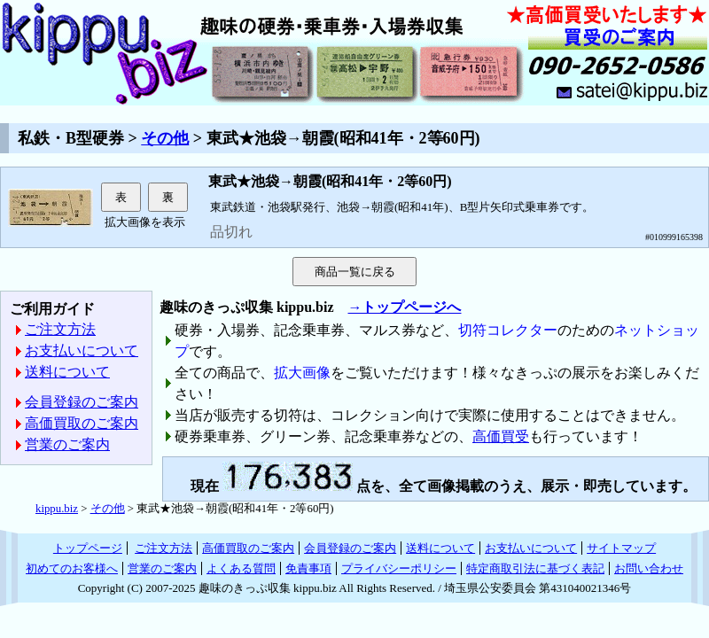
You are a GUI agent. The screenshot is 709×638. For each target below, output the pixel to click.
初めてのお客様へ (72, 568)
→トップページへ (404, 307)
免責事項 (308, 568)
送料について (67, 371)
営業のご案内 (67, 444)
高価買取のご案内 (81, 423)
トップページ (87, 548)
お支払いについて (81, 350)
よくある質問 (241, 568)
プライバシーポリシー (398, 568)
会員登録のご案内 (81, 401)
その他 (165, 138)
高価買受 (500, 436)
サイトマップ (621, 548)
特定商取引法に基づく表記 (535, 568)
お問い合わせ (648, 568)
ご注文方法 (60, 329)
